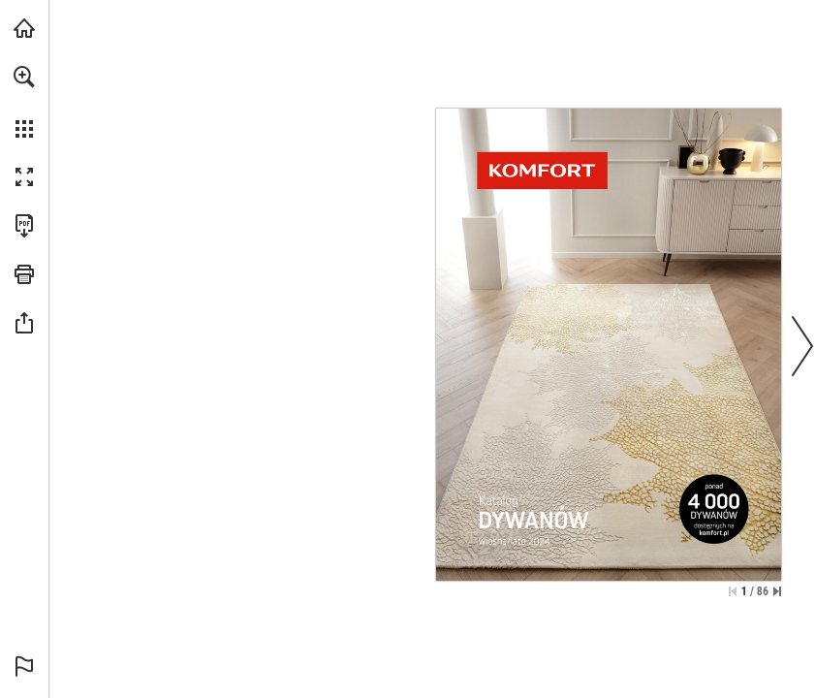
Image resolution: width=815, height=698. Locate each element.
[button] (24, 76)
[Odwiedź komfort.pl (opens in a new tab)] (24, 28)
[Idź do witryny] (608, 425)
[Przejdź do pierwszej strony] (733, 591)
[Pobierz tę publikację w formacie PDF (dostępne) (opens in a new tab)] (24, 226)
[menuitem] (24, 102)
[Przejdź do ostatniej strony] (777, 591)
